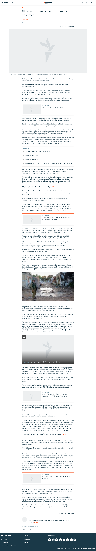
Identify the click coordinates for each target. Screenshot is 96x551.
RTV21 (26, 542)
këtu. (53, 187)
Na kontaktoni (4, 542)
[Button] (62, 27)
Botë (23, 7)
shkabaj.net (27, 539)
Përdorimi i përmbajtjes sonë (8, 545)
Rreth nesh (4, 539)
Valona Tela (25, 19)
